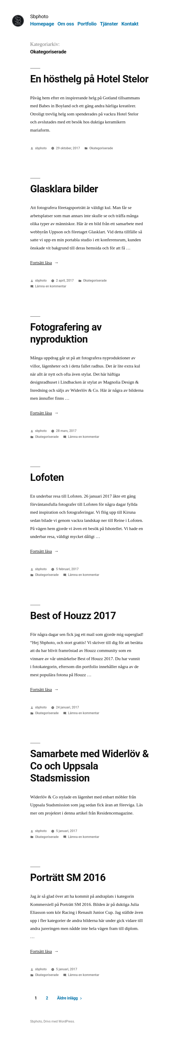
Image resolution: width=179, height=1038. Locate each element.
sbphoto (41, 148)
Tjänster (109, 24)
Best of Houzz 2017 (73, 616)
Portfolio (86, 24)
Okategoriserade (101, 148)
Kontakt (129, 24)
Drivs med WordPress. (59, 1021)
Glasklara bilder (64, 189)
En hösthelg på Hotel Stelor (89, 79)
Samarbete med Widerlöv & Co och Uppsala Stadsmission (89, 766)
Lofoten (47, 477)
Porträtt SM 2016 (68, 877)
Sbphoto (39, 16)
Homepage (42, 24)
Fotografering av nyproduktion (66, 333)
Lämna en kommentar (50, 286)
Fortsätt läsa (44, 263)
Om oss (65, 24)
